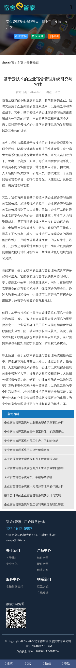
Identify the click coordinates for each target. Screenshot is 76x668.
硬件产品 (42, 563)
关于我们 (11, 557)
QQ (28, 663)
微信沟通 (38, 36)
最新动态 (33, 62)
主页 (20, 62)
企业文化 (11, 563)
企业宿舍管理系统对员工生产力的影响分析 (31, 440)
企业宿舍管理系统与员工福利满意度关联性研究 (34, 504)
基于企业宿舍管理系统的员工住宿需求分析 (31, 459)
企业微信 (21, 36)
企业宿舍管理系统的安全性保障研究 (26, 449)
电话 (66, 663)
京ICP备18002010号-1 (39, 646)
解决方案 (42, 569)
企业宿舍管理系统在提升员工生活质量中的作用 (34, 468)
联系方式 (42, 586)
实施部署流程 (14, 586)
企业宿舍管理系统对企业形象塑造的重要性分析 (34, 422)
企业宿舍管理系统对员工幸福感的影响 (28, 477)
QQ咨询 (54, 36)
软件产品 (42, 557)
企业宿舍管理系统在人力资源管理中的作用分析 (34, 486)
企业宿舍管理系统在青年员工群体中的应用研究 (34, 431)
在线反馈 (42, 592)
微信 (47, 663)
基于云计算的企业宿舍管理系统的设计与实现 (32, 495)
